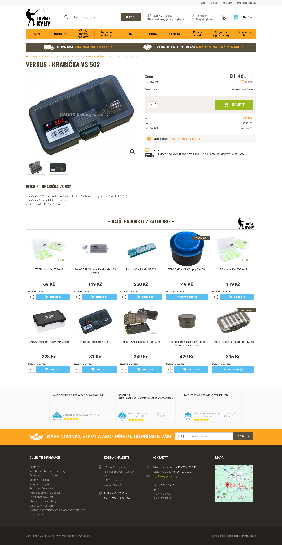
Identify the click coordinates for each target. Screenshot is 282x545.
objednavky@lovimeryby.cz (168, 19)
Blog (203, 2)
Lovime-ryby (42, 17)
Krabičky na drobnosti (98, 56)
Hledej (130, 17)
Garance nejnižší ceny (41, 505)
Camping (36, 56)
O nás (214, 2)
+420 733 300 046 (186, 467)
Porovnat (156, 150)
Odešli (242, 436)
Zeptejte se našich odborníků (187, 138)
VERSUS (248, 118)
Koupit (238, 105)
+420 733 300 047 (184, 471)
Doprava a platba (39, 479)
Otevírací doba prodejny (42, 501)
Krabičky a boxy (77, 56)
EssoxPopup (36, 514)
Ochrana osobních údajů (43, 475)
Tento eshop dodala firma (225, 535)
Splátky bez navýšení (41, 497)
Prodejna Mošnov (246, 2)
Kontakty (227, 2)
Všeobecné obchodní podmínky (47, 471)
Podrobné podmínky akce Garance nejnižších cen (57, 510)
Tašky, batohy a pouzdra (55, 56)
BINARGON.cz (248, 535)
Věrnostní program (193, 47)
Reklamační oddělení (41, 488)
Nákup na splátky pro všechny (46, 492)
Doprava (78, 47)
